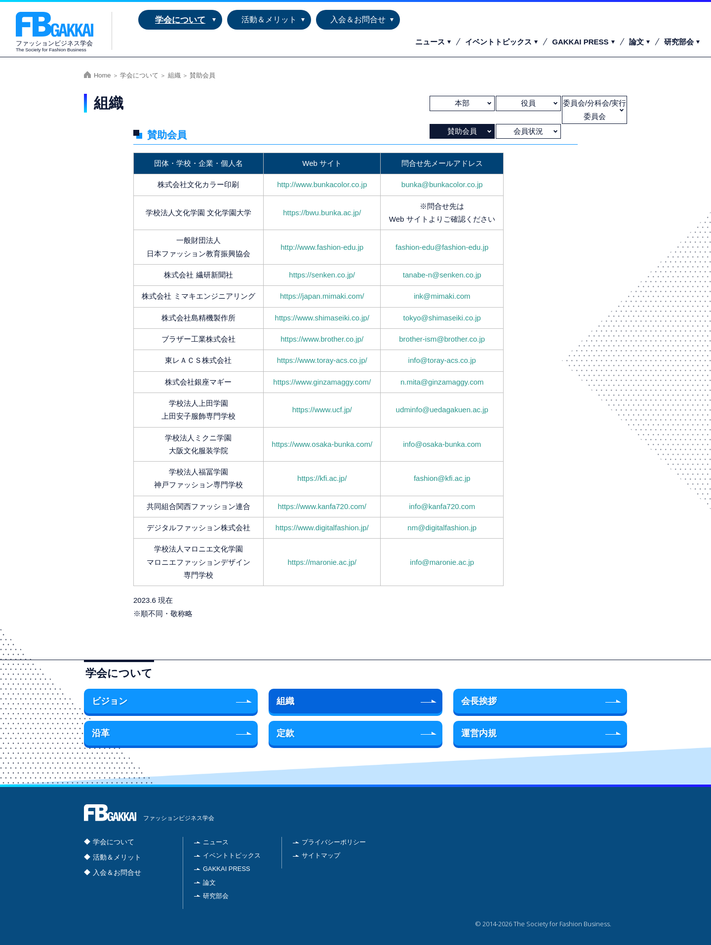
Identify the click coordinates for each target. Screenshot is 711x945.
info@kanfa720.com (442, 506)
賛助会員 (462, 131)
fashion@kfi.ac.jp (442, 478)
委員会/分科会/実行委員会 (594, 109)
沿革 (101, 733)
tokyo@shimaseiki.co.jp (442, 318)
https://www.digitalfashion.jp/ (322, 527)
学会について (180, 20)
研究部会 (679, 42)
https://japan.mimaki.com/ (322, 296)
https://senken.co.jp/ (322, 275)
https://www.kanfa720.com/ (321, 506)
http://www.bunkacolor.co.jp (322, 184)
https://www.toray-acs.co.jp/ (322, 360)
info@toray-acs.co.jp (442, 360)
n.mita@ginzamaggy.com (442, 382)
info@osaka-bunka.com (442, 444)
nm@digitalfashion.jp (441, 527)
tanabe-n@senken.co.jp (442, 275)
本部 (462, 103)
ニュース (430, 42)
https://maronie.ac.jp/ (321, 562)
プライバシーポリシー (334, 842)
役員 (528, 103)
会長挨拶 (479, 701)
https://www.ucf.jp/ (322, 409)
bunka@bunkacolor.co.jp (442, 184)
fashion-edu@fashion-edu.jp (441, 247)
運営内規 (479, 733)
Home (102, 75)
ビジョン (109, 701)
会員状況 (528, 131)
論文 (636, 42)
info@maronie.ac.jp (442, 562)
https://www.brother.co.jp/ (321, 339)
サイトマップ (321, 855)
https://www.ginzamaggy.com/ (322, 382)
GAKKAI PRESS (580, 42)
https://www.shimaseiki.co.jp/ (322, 318)
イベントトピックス (498, 42)
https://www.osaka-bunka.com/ (322, 444)
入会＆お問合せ (358, 19)
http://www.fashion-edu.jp (321, 247)
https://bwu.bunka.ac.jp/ (322, 212)
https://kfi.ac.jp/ (322, 478)
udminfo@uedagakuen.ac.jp (442, 409)
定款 (285, 733)
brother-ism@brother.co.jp (442, 339)
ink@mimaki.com (442, 296)
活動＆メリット (269, 19)
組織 (174, 75)
